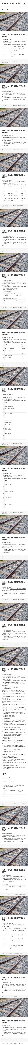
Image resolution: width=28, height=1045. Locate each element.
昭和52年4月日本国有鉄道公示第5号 (13, 829)
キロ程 (15, 363)
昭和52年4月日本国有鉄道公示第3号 (13, 919)
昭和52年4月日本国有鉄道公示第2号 (13, 978)
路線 (18, 307)
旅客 (17, 644)
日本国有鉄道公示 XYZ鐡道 (11, 3)
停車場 (15, 61)
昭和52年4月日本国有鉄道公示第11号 (13, 390)
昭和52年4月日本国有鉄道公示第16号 (13, 131)
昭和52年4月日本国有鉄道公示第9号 (13, 538)
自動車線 (15, 307)
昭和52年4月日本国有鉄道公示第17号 (13, 87)
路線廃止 (21, 443)
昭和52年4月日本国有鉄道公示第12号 (13, 333)
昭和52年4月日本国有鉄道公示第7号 (13, 626)
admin (11, 61)
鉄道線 (21, 61)
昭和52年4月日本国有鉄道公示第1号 (13, 1021)
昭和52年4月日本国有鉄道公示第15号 (13, 176)
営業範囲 (18, 61)
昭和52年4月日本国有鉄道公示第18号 (13, 35)
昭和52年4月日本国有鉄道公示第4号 (13, 871)
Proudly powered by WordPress (17, 1043)
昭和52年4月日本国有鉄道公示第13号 (13, 276)
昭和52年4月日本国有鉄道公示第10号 (13, 469)
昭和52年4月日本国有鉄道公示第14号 (13, 232)
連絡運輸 (15, 105)
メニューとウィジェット (24, 4)
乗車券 (15, 149)
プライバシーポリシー (6, 1043)
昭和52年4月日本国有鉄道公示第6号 (13, 670)
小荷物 (15, 644)
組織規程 (15, 556)
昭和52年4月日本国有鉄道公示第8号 (13, 583)
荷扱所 (20, 644)
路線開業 (23, 894)
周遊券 (18, 149)
